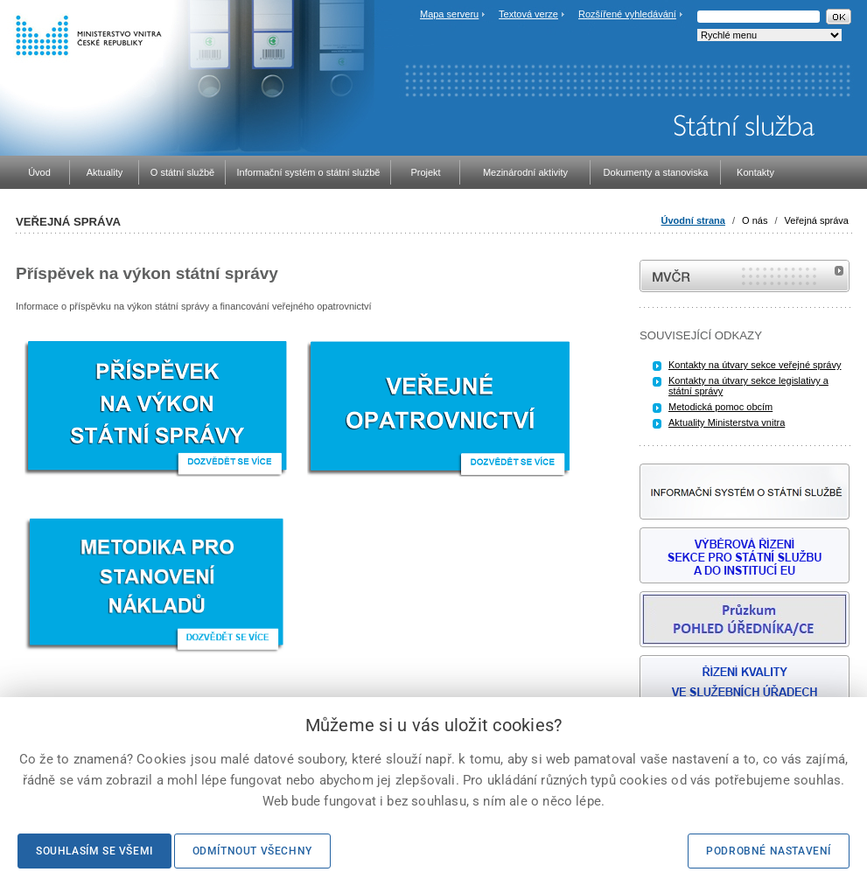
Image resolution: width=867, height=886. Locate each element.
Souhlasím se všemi (94, 851)
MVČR (745, 276)
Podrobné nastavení (768, 851)
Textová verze (528, 14)
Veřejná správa (817, 220)
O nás (754, 220)
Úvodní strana (693, 220)
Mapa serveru (449, 14)
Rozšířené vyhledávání (627, 14)
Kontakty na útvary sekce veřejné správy (754, 364)
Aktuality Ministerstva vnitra (726, 422)
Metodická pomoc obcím (720, 406)
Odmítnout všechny (252, 851)
